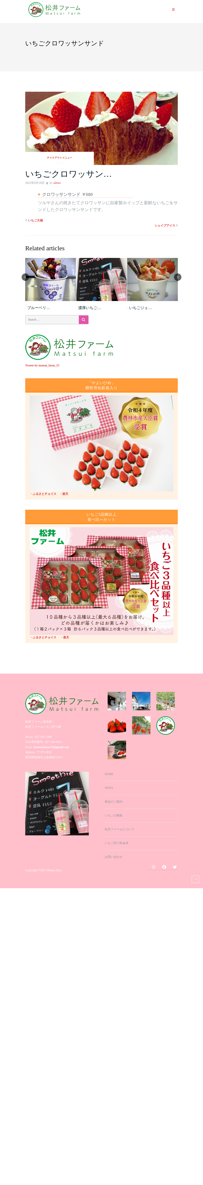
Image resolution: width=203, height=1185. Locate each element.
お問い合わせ (113, 856)
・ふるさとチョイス (43, 493)
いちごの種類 (113, 815)
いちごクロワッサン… (68, 174)
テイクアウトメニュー (59, 157)
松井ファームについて (119, 829)
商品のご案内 (113, 801)
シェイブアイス (164, 225)
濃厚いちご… (89, 308)
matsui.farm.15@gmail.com (51, 747)
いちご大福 (35, 220)
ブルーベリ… (38, 308)
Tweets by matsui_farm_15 (42, 365)
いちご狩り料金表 (116, 843)
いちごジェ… (140, 308)
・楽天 (62, 493)
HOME (109, 774)
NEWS (109, 788)
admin (57, 182)
